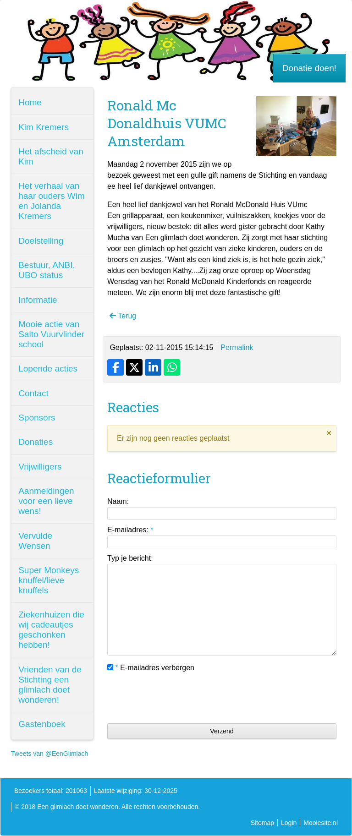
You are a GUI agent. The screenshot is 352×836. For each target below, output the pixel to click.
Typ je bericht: (130, 558)
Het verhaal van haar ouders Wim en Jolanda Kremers (51, 201)
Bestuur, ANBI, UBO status (46, 270)
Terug (123, 316)
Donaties (35, 442)
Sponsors (36, 417)
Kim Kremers (43, 127)
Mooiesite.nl (320, 822)
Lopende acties (47, 368)
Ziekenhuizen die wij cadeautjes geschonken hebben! (51, 630)
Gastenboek (41, 724)
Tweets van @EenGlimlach (49, 753)
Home (30, 102)
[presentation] (177, 698)
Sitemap (262, 822)
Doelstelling (40, 241)
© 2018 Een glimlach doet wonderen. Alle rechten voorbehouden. (107, 806)
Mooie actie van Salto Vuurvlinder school (51, 334)
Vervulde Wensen (35, 541)
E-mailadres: (130, 530)
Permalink (236, 347)
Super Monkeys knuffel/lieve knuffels (48, 580)
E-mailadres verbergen (150, 668)
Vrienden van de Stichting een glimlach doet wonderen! (50, 685)
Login (289, 822)
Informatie (37, 300)
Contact (33, 393)
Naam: (118, 501)
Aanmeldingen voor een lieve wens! (46, 501)
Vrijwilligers (39, 466)
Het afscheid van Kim (50, 156)
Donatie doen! (309, 68)
